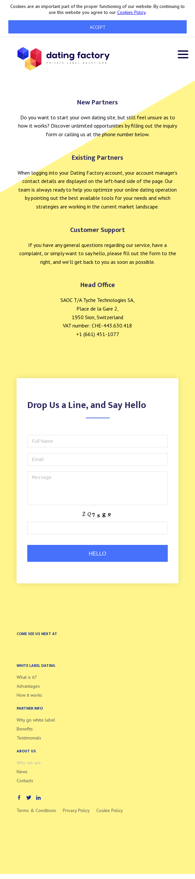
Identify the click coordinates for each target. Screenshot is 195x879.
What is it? (27, 682)
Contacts (25, 786)
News (22, 777)
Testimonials (29, 743)
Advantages (28, 691)
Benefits (25, 734)
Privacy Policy (76, 815)
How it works (29, 700)
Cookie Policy (109, 815)
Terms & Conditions (36, 815)
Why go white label (36, 725)
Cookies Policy (131, 12)
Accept (98, 27)
